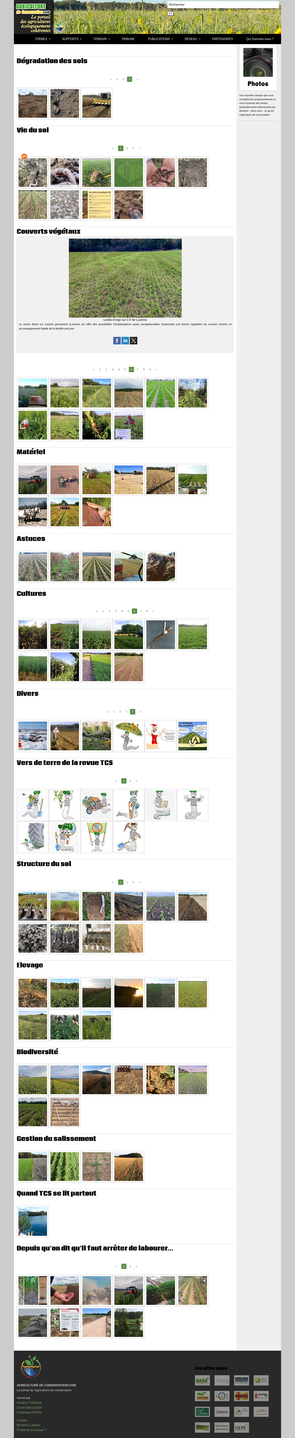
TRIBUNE (128, 39)
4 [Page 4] (119, 369)
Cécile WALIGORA (29, 1407)
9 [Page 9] (150, 369)
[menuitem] (21, 39)
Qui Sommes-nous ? (260, 39)
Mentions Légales (28, 1425)
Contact (22, 1420)
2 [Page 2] (123, 79)
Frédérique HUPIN (29, 1412)
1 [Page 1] (117, 79)
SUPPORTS (70, 39)
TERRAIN (99, 39)
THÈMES (41, 39)
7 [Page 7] (137, 369)
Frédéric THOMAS (29, 1402)
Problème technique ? (31, 1430)
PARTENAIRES (222, 39)
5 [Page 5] (125, 369)
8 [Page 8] (144, 369)
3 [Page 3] (133, 148)
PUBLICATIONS (159, 39)
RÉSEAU (191, 39)
